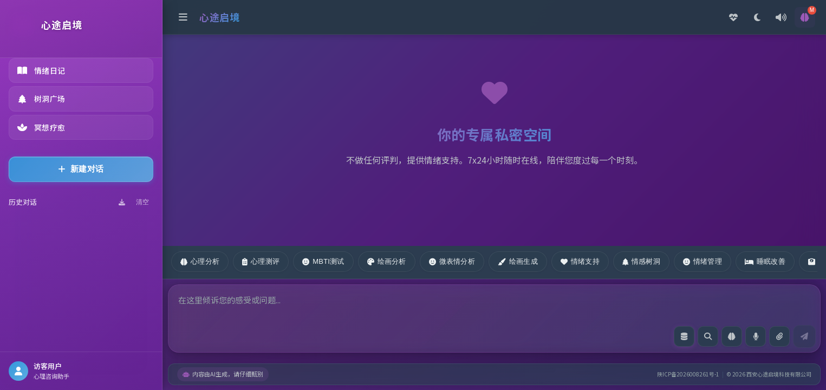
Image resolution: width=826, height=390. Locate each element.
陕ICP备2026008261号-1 (688, 374)
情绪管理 (702, 261)
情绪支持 (580, 261)
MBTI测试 (323, 261)
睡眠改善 (765, 261)
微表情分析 (452, 261)
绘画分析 (386, 261)
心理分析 (199, 261)
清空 (142, 202)
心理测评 (260, 261)
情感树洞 (641, 261)
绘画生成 (518, 261)
